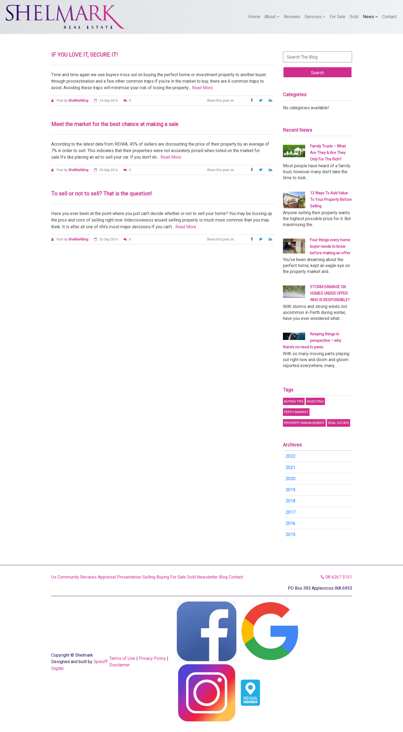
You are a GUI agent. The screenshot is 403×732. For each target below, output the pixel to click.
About (272, 16)
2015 (290, 534)
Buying (162, 577)
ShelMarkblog (78, 100)
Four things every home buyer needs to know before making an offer (330, 246)
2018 (290, 500)
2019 (290, 489)
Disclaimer (119, 664)
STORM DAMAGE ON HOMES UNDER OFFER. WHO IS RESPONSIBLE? (330, 293)
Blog (223, 577)
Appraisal (107, 577)
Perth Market (296, 412)
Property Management (304, 423)
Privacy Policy (152, 658)
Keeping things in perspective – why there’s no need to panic (312, 340)
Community (68, 577)
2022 (290, 456)
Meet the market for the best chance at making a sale (114, 124)
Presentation (129, 577)
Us (53, 577)
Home (254, 16)
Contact (389, 16)
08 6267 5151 (336, 577)
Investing (315, 401)
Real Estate (338, 423)
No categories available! (306, 107)
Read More (202, 87)
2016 (290, 523)
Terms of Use (122, 658)
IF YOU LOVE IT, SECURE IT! (84, 55)
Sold (354, 16)
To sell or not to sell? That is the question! (101, 193)
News (370, 16)
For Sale (337, 16)
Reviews (292, 16)
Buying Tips (294, 401)
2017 (290, 512)
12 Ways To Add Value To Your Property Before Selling (331, 199)
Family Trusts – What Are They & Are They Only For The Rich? (328, 152)
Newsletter (207, 577)
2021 (290, 467)
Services (315, 16)
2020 (290, 478)
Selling (148, 577)
